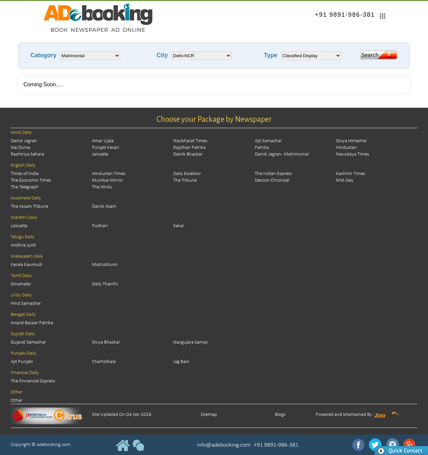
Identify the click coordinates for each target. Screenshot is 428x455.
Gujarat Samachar (28, 342)
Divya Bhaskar (106, 342)
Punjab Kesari (105, 147)
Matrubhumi (105, 264)
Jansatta (100, 154)
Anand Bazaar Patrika (32, 323)
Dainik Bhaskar (188, 154)
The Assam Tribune (29, 206)
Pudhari (100, 226)
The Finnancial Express (33, 381)
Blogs (280, 414)
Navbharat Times (190, 141)
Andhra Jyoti (23, 245)
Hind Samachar (26, 303)
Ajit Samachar (268, 141)
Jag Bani (181, 361)
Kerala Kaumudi (26, 264)
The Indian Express (273, 173)
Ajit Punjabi (22, 361)
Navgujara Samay (190, 342)
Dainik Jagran (24, 141)
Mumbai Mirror (107, 180)
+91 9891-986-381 (345, 14)
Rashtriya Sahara (27, 154)
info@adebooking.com (223, 445)
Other (16, 400)
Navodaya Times (352, 154)
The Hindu (102, 187)
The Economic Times (31, 180)
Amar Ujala (103, 141)
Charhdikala (104, 361)
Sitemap (209, 414)
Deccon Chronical (272, 180)
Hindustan (346, 147)
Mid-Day (344, 180)
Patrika (262, 147)
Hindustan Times (108, 173)
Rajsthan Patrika (189, 147)
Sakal (178, 226)
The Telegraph (24, 187)
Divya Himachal (351, 141)
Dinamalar (21, 284)
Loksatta (19, 226)
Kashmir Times (350, 173)
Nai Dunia (20, 147)
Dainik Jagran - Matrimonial (282, 154)
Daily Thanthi (105, 284)
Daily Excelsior (187, 173)
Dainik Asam (104, 206)
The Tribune (185, 180)
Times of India (24, 173)
